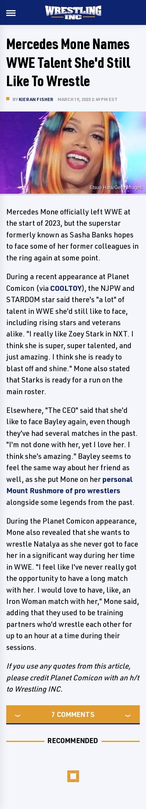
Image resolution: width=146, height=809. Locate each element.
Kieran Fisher (36, 99)
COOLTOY (65, 288)
